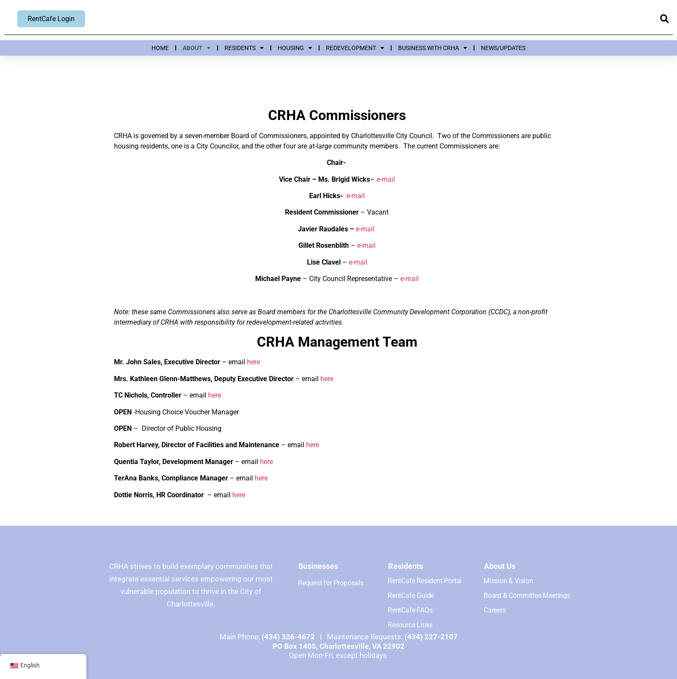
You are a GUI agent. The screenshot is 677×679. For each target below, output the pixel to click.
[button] (664, 19)
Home (160, 47)
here (253, 362)
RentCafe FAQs (410, 610)
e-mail (385, 179)
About (197, 48)
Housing (295, 48)
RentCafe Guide (411, 595)
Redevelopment (355, 48)
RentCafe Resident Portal (425, 581)
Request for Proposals (331, 583)
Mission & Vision (508, 581)
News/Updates (503, 47)
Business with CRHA (432, 48)
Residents (244, 48)
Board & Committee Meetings (527, 595)
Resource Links (410, 625)
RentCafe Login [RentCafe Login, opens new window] (51, 19)
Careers (495, 610)
